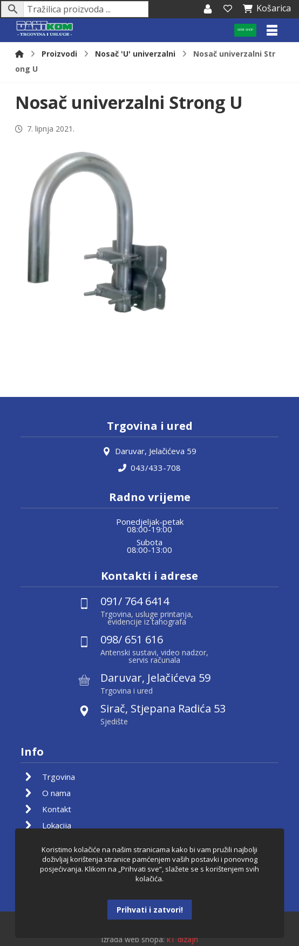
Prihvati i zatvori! (150, 909)
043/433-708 (149, 467)
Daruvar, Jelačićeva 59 (149, 450)
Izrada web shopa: (133, 938)
